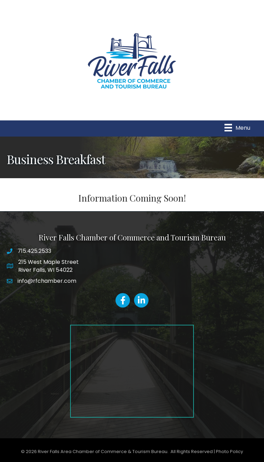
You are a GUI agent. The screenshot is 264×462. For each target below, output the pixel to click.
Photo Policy (229, 451)
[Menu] (237, 127)
